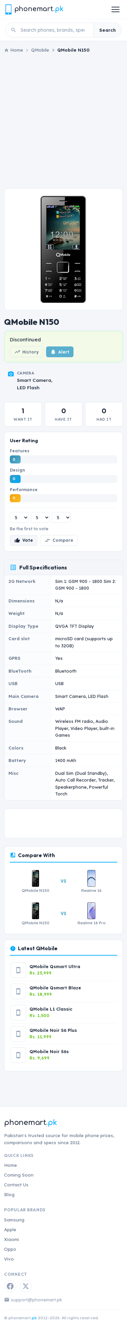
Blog (9, 1194)
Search (107, 30)
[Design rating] (40, 517)
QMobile (40, 50)
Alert (59, 352)
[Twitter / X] (26, 1286)
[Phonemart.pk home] (34, 9)
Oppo (10, 1249)
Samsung (14, 1219)
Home (10, 1165)
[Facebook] (10, 1286)
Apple (10, 1229)
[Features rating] (19, 517)
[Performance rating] (61, 517)
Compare (58, 540)
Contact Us (16, 1184)
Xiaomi (11, 1239)
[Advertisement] (63, 121)
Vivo (9, 1259)
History (26, 352)
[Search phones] (55, 30)
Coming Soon (19, 1175)
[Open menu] (115, 9)
